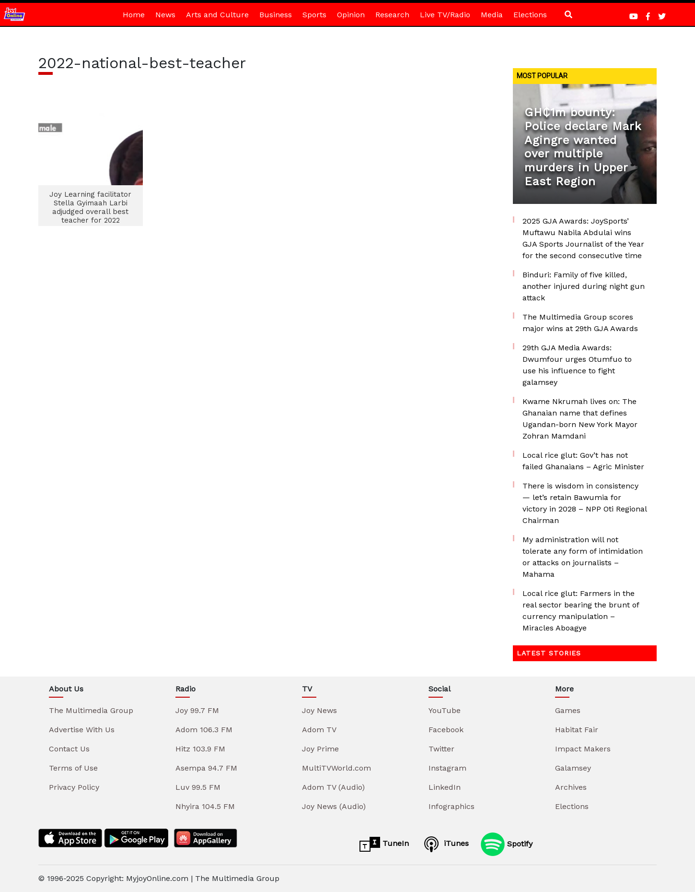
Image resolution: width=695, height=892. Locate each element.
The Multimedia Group (91, 710)
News (165, 14)
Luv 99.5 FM (197, 787)
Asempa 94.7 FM (206, 768)
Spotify (507, 844)
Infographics (452, 806)
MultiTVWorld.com (336, 768)
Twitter (441, 748)
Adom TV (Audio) (333, 787)
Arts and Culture (217, 14)
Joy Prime (320, 748)
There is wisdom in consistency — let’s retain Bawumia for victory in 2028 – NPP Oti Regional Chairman (584, 503)
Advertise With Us (82, 729)
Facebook (446, 729)
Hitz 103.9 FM (200, 748)
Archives (571, 787)
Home (134, 14)
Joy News (319, 710)
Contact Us (69, 748)
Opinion (351, 14)
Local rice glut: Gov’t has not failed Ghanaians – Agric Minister (583, 461)
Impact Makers (583, 748)
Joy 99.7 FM (197, 710)
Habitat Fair (576, 729)
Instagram (447, 768)
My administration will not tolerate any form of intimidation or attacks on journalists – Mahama (582, 557)
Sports (314, 14)
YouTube (445, 710)
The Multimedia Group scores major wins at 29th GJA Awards (580, 322)
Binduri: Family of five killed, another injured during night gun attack (583, 286)
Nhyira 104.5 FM (205, 806)
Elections (530, 14)
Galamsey (573, 768)
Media (492, 14)
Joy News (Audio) (334, 806)
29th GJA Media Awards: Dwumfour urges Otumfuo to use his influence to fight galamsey (577, 365)
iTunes (445, 844)
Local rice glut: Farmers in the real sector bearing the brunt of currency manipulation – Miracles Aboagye (580, 610)
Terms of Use (73, 768)
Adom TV (319, 729)
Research (392, 14)
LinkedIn (445, 787)
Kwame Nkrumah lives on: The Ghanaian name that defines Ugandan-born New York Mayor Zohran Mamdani (579, 418)
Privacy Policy (74, 787)
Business (275, 14)
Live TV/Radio (445, 14)
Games (567, 710)
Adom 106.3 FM (203, 729)
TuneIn (384, 844)
